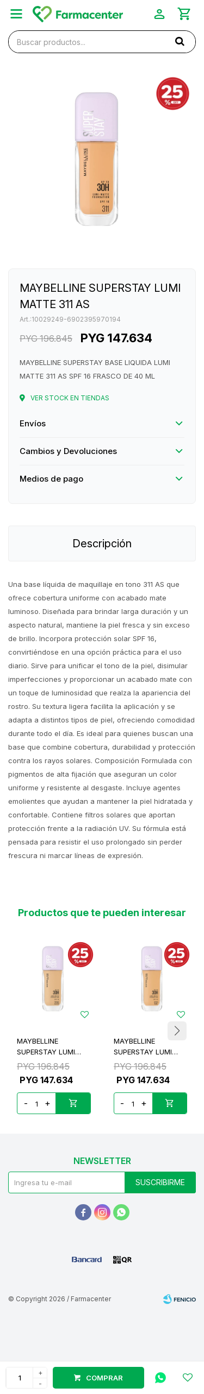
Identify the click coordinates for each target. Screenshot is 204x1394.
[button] (176, 1030)
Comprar (104, 1377)
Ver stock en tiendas (69, 398)
